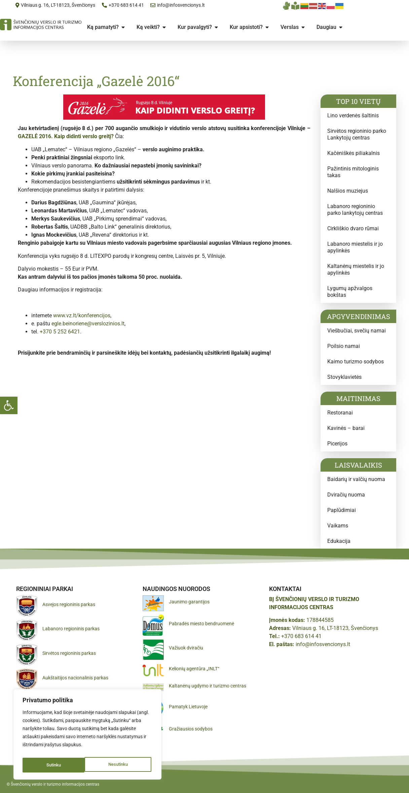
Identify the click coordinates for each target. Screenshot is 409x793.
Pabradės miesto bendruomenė (201, 623)
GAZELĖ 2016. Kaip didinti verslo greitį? (66, 136)
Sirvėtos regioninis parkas (69, 653)
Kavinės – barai (346, 428)
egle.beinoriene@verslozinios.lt (87, 323)
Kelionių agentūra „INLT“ (194, 668)
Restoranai (340, 412)
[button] (8, 405)
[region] (87, 736)
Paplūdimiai (341, 510)
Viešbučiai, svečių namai (356, 330)
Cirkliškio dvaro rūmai (353, 228)
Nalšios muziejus (347, 191)
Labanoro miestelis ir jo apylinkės (355, 247)
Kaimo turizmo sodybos (355, 361)
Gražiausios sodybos (191, 728)
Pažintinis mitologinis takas (353, 172)
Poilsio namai (343, 346)
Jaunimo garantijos (189, 601)
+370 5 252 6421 (60, 331)
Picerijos (337, 443)
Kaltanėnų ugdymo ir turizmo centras (207, 685)
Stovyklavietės (344, 377)
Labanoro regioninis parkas (71, 628)
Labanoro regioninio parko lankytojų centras (355, 209)
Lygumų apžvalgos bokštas (349, 291)
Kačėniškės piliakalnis (353, 153)
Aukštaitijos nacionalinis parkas (75, 677)
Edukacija (338, 541)
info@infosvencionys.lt (323, 644)
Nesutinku (56, 765)
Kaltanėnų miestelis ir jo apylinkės (355, 269)
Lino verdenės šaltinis (353, 115)
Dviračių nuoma (346, 494)
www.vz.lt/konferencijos (81, 315)
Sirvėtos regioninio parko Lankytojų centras (356, 134)
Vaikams (337, 525)
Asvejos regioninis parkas (68, 604)
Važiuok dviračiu (186, 647)
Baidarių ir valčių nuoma (356, 479)
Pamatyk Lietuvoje (188, 706)
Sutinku (122, 765)
